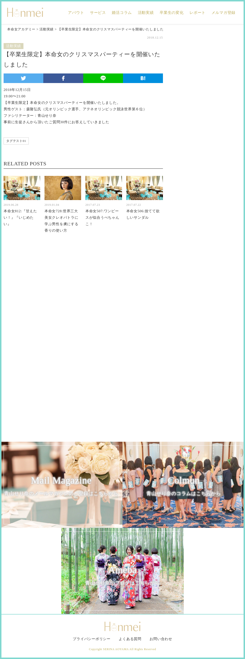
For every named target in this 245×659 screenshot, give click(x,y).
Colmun (183, 486)
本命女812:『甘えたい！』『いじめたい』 (20, 217)
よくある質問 (130, 639)
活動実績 (146, 13)
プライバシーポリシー (92, 639)
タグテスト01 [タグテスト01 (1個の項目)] (16, 141)
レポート (197, 13)
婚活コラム (122, 13)
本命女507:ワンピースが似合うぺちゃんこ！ (102, 217)
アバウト (76, 13)
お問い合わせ (161, 639)
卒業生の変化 (172, 13)
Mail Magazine (61, 486)
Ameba (122, 575)
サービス (98, 13)
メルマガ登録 (224, 13)
